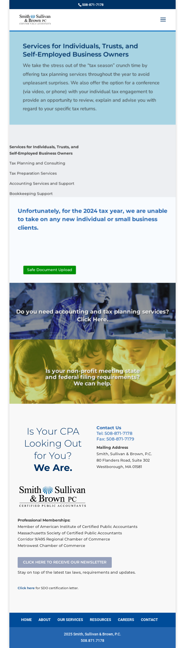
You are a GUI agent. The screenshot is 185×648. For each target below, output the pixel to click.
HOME (26, 620)
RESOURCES (100, 620)
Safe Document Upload (50, 271)
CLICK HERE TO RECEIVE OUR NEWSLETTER (64, 562)
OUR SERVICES (70, 620)
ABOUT (44, 620)
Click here (26, 588)
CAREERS (126, 620)
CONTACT (149, 620)
